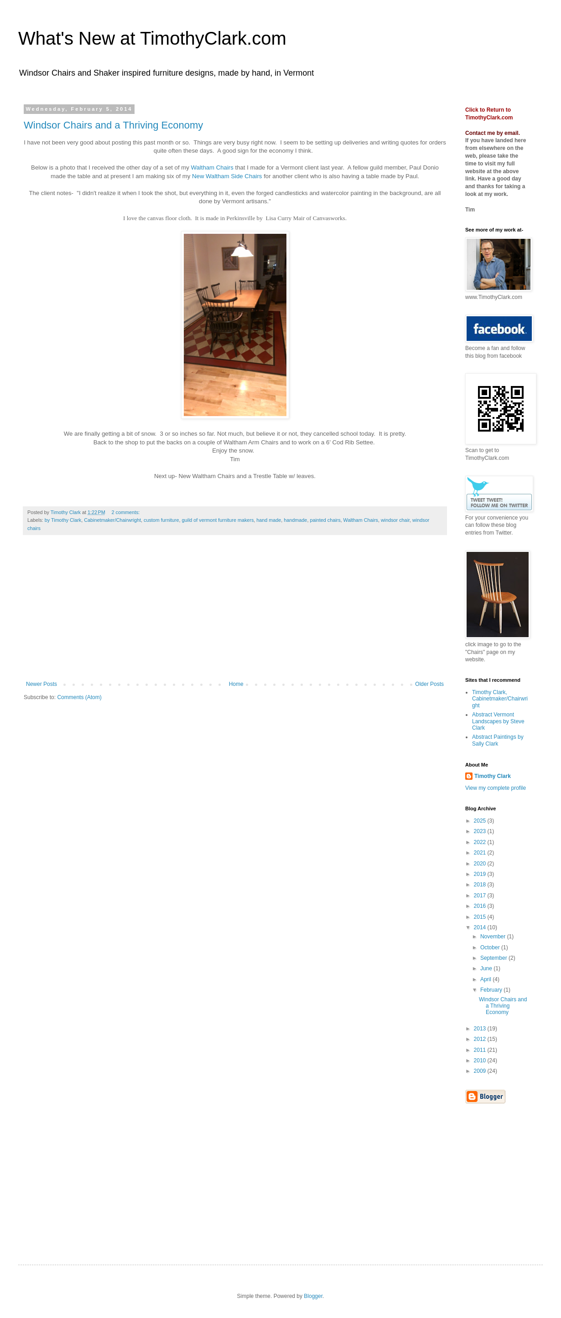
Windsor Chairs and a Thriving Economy (113, 125)
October (490, 947)
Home (236, 684)
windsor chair (395, 520)
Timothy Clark (492, 776)
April (486, 979)
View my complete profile (495, 788)
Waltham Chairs (212, 167)
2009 (481, 1071)
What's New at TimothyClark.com (152, 38)
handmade (295, 520)
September (494, 958)
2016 (481, 906)
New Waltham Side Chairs (227, 176)
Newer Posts (41, 684)
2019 (481, 874)
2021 (481, 852)
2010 (481, 1060)
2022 (481, 842)
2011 (481, 1050)
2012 (481, 1039)
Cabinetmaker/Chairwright (112, 520)
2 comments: (126, 512)
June (486, 968)
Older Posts (429, 684)
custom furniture (161, 520)
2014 (481, 927)
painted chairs (325, 520)
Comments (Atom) (79, 697)
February (492, 990)
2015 (481, 917)
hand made (268, 520)
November (493, 936)
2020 (481, 863)
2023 (481, 831)
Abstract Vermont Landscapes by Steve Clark (498, 721)
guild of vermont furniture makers (218, 520)
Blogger (313, 1296)
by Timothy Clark (63, 520)
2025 (481, 821)
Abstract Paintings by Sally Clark (498, 740)
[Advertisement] (234, 612)
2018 (481, 884)
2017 (481, 895)
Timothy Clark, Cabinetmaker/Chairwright (500, 699)
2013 (481, 1028)
